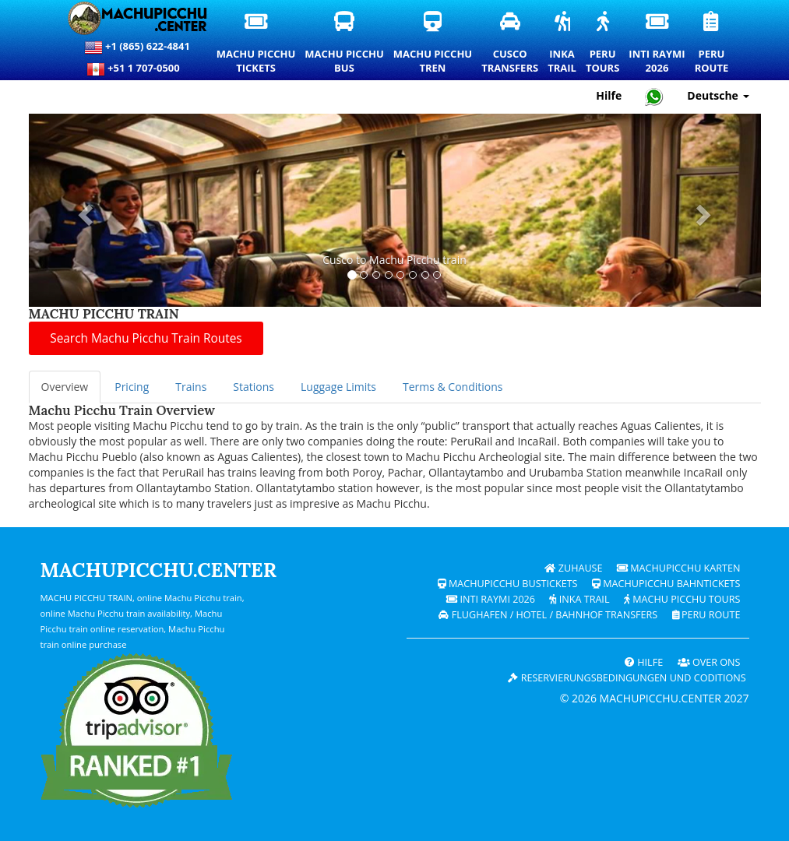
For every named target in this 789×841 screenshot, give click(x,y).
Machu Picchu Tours (682, 599)
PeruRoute (713, 43)
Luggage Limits (338, 386)
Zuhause (573, 568)
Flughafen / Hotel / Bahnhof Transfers (548, 614)
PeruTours (603, 43)
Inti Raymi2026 (657, 43)
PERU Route (706, 614)
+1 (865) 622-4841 (137, 47)
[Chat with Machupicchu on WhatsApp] (654, 96)
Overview (65, 386)
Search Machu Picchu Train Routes (145, 338)
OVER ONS (709, 662)
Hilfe (644, 662)
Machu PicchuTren (433, 43)
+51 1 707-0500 (137, 69)
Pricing (131, 386)
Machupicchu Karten (679, 568)
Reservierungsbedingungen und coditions (626, 677)
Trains (190, 386)
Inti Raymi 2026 (490, 599)
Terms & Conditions (453, 386)
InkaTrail (563, 43)
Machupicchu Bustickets (508, 583)
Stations (253, 386)
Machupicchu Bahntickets (666, 583)
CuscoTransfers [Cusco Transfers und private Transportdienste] (510, 43)
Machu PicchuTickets (257, 43)
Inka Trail (579, 599)
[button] (84, 210)
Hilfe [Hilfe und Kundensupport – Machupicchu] (609, 95)
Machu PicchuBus (345, 43)
